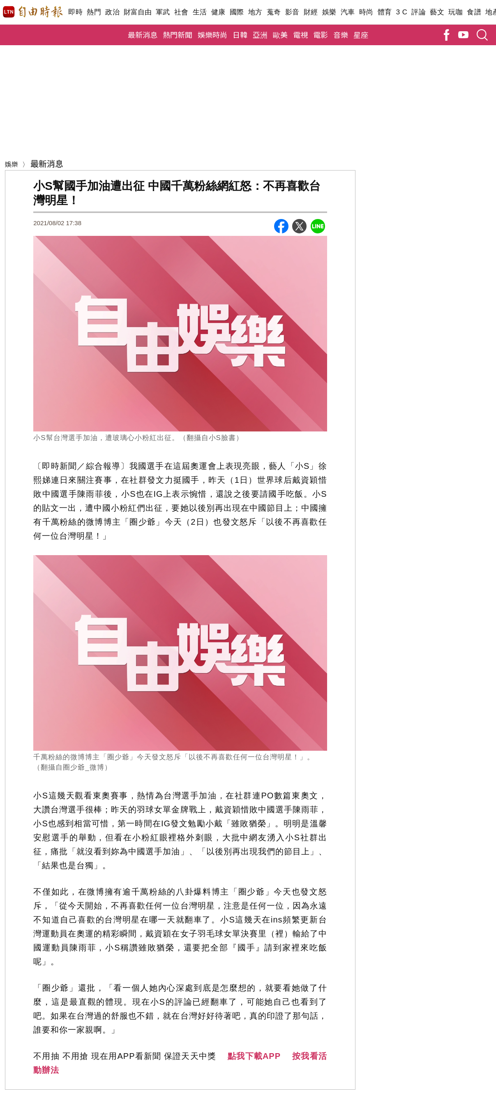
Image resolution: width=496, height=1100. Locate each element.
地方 (255, 12)
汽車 (348, 12)
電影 (320, 34)
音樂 (340, 34)
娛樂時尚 (212, 34)
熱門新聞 (177, 34)
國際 (237, 12)
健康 (218, 12)
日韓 (240, 34)
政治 (112, 12)
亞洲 (260, 34)
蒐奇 (274, 12)
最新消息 (142, 34)
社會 (181, 12)
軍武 (163, 12)
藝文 (437, 12)
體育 (385, 12)
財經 (311, 12)
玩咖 (455, 12)
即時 (75, 12)
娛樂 (329, 12)
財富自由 (137, 12)
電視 (300, 34)
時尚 (366, 12)
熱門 (94, 12)
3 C (402, 12)
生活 (200, 12)
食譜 (474, 12)
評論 (418, 12)
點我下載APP (254, 1056)
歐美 (280, 34)
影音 (292, 12)
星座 (360, 34)
